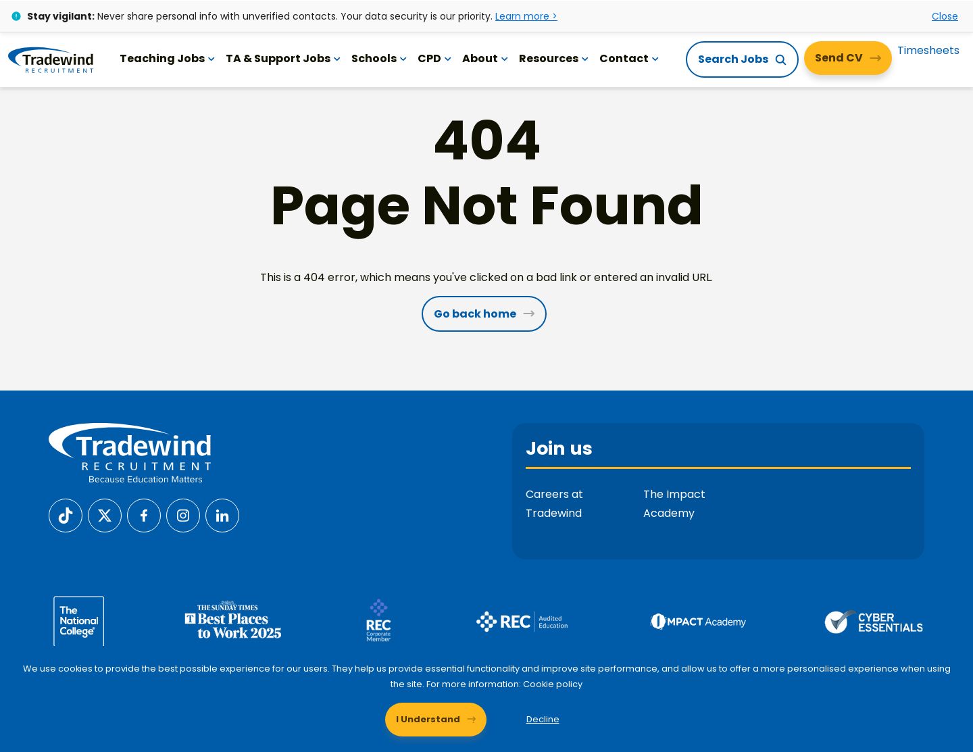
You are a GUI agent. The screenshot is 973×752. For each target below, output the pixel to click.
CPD (435, 58)
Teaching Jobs (168, 58)
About (486, 58)
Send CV (839, 58)
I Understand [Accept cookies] (428, 718)
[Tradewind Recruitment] (51, 59)
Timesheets (928, 50)
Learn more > (526, 15)
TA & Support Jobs (283, 58)
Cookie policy (553, 683)
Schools (379, 58)
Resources (554, 58)
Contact (629, 58)
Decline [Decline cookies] (542, 718)
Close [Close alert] (945, 15)
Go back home (475, 314)
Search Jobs (733, 59)
